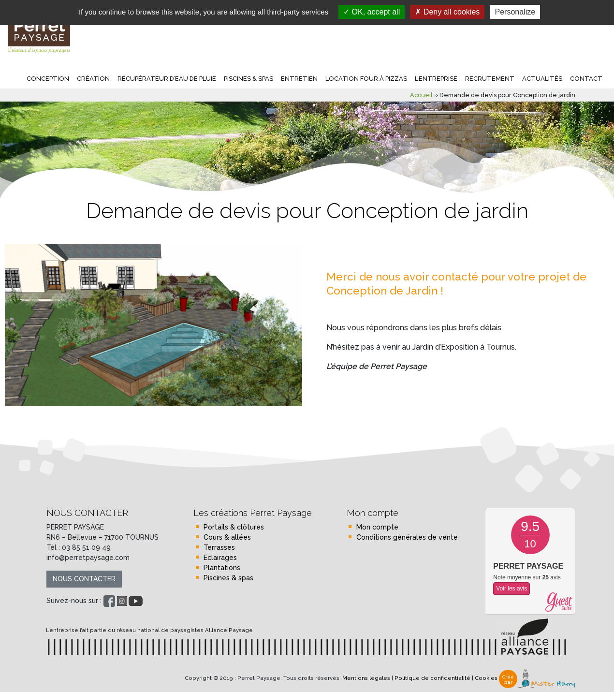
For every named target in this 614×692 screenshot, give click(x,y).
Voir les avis (511, 588)
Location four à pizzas (366, 78)
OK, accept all (371, 12)
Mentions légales (366, 678)
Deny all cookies (447, 12)
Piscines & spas (248, 78)
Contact (586, 78)
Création (93, 78)
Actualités (542, 78)
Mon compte (377, 527)
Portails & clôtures (234, 527)
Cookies (486, 678)
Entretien (299, 78)
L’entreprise (436, 78)
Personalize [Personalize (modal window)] (515, 12)
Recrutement (489, 78)
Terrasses (219, 547)
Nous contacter (84, 579)
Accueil (421, 95)
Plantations (222, 568)
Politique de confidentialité (432, 678)
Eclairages (220, 557)
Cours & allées (227, 537)
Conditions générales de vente (407, 537)
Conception (48, 78)
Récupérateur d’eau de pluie (166, 78)
